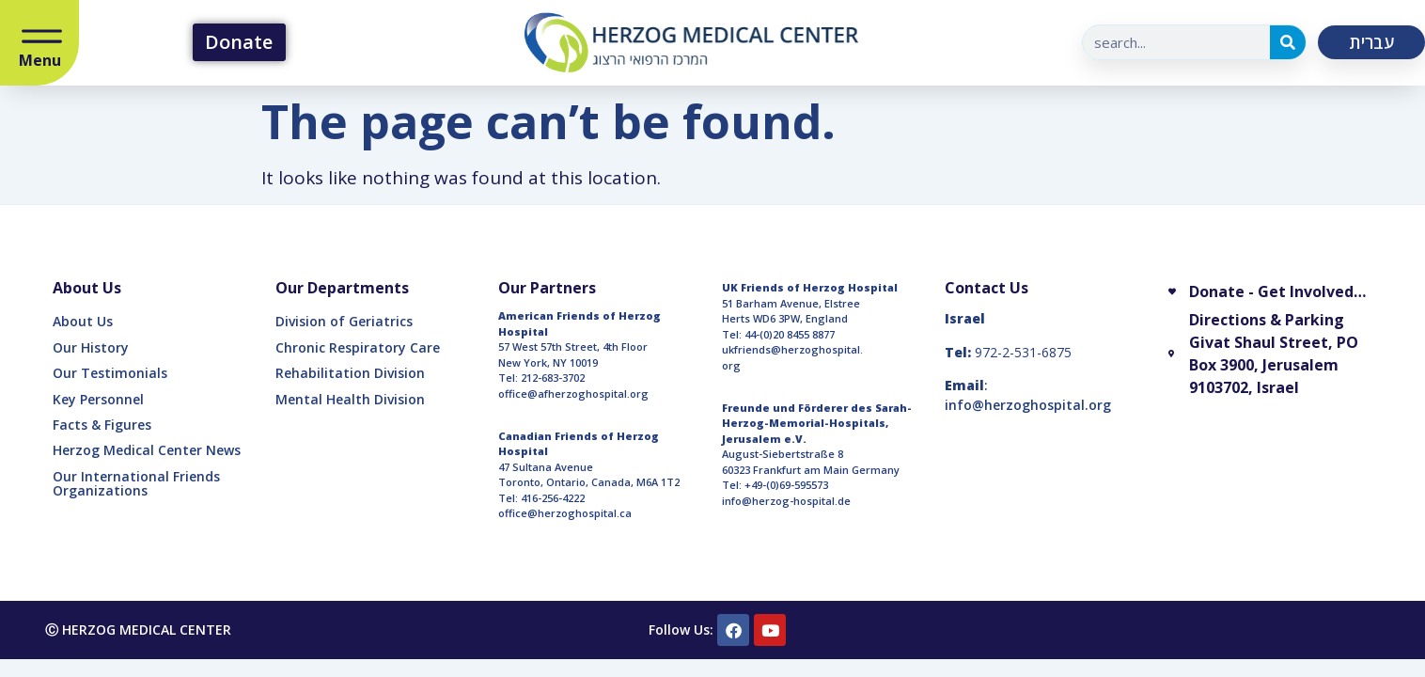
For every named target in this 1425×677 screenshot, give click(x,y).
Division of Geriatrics (344, 321)
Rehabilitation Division (350, 373)
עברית (1371, 42)
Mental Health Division (350, 399)
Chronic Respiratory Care (357, 347)
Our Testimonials (110, 373)
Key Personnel (98, 399)
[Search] (1288, 42)
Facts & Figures (102, 424)
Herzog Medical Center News (147, 450)
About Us (83, 321)
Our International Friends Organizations (136, 483)
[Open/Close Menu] (42, 38)
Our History (91, 347)
